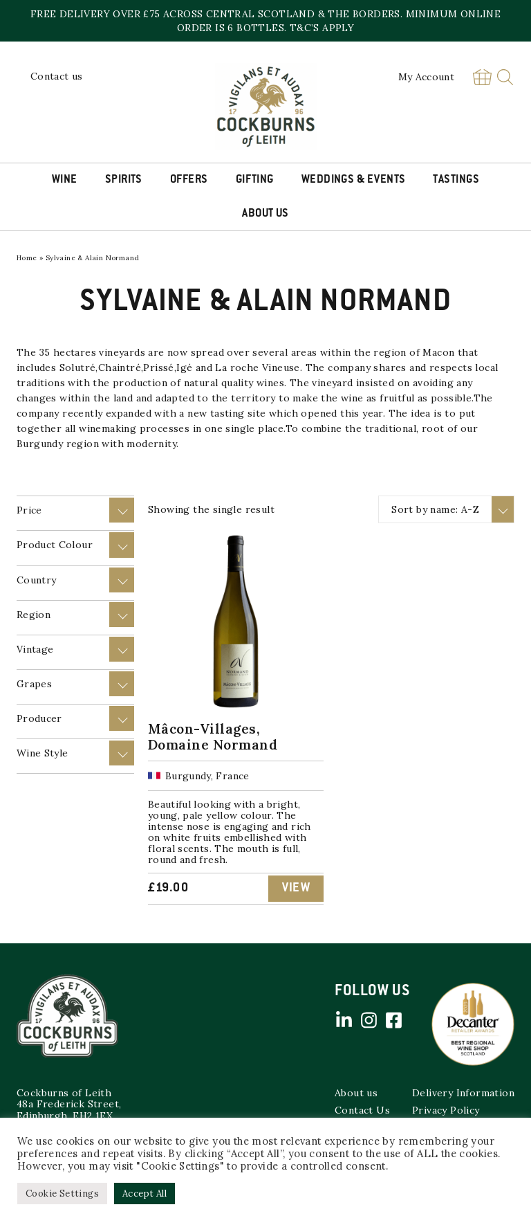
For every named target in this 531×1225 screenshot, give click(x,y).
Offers (189, 180)
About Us (265, 214)
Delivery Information (463, 1093)
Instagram (369, 1020)
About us (356, 1093)
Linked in (344, 1020)
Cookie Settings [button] (62, 1193)
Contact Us (362, 1110)
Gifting (255, 180)
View (296, 889)
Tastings (456, 180)
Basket (482, 77)
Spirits (123, 180)
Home (27, 257)
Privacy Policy (446, 1110)
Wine (64, 180)
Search (505, 77)
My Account (426, 77)
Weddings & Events (353, 180)
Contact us (56, 76)
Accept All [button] (144, 1193)
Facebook (393, 1020)
